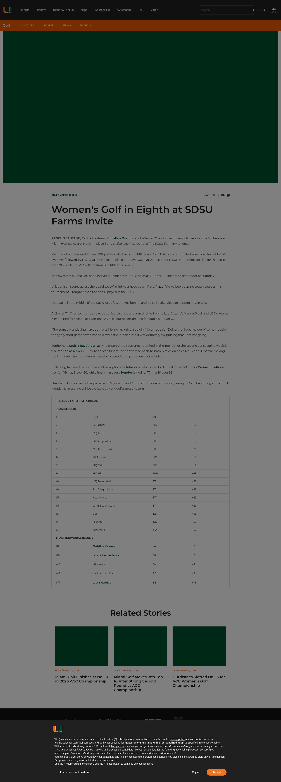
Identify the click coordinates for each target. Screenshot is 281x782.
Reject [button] (195, 772)
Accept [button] (216, 772)
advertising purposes (187, 749)
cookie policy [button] (213, 742)
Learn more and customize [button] (76, 772)
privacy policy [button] (177, 739)
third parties (117, 746)
